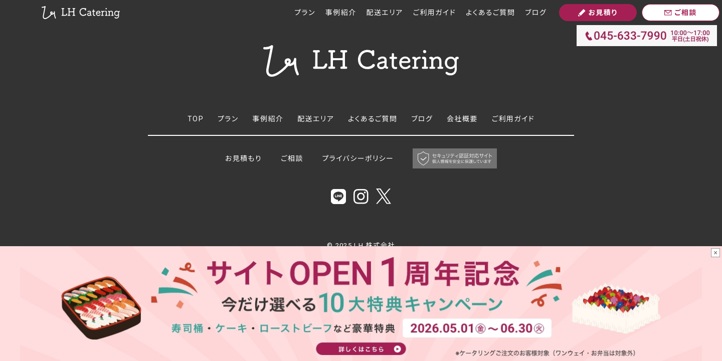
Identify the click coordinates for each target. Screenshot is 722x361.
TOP (196, 119)
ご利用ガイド (434, 13)
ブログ (536, 13)
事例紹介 (340, 13)
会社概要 (462, 119)
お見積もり (243, 158)
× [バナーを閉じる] (715, 253)
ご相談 (292, 158)
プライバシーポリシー (358, 158)
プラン (304, 13)
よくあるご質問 (490, 13)
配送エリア (385, 13)
